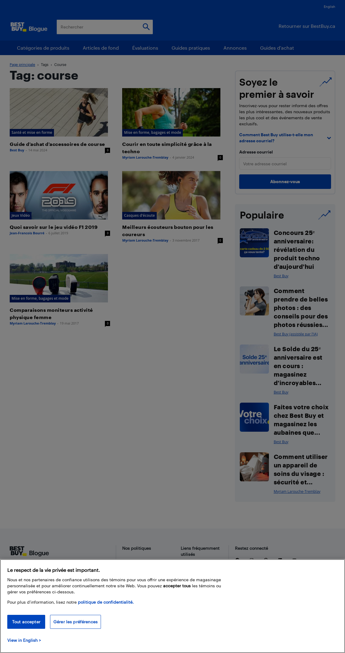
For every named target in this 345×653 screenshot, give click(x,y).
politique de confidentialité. (106, 602)
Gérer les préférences (75, 621)
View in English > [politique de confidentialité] (24, 640)
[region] (172, 606)
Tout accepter (26, 621)
